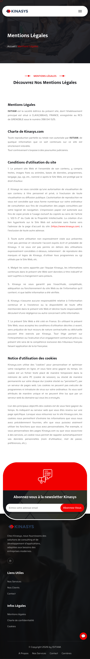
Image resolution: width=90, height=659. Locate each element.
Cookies (11, 626)
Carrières (67, 653)
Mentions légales (16, 614)
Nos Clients (13, 587)
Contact (11, 593)
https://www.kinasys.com (65, 226)
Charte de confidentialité (20, 620)
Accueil (11, 46)
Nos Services (14, 581)
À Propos (24, 653)
